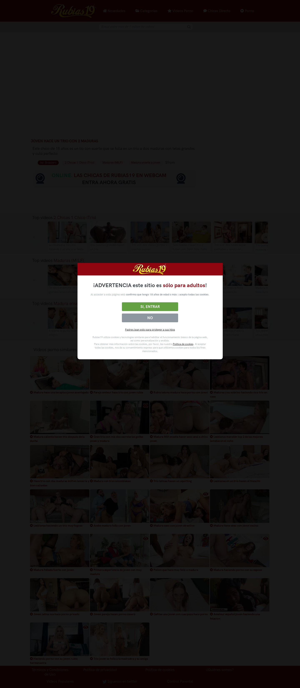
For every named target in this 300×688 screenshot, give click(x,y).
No (150, 318)
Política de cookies (183, 344)
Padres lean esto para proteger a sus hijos (150, 329)
